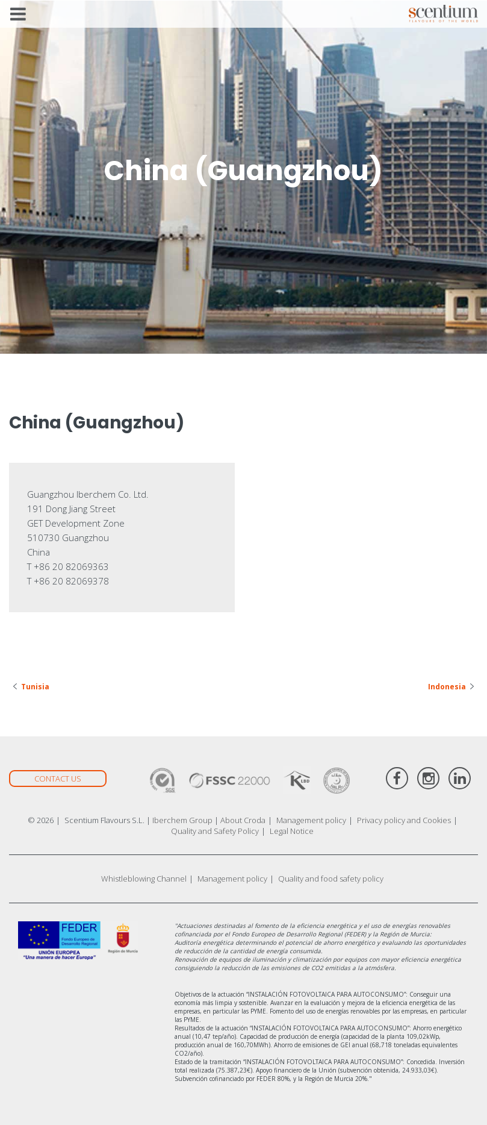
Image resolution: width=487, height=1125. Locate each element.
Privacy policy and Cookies (404, 820)
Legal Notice (292, 831)
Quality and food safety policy (330, 878)
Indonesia (447, 687)
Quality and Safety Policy (215, 831)
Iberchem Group (182, 820)
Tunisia (35, 687)
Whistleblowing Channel (144, 878)
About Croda (242, 820)
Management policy (311, 820)
